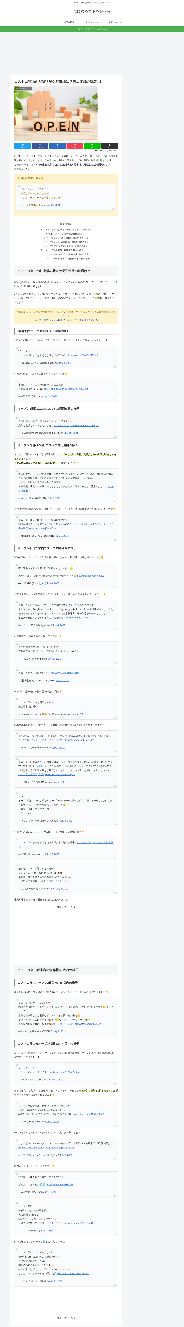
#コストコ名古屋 (90, 525)
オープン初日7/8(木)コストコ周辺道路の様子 (67, 247)
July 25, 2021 (53, 205)
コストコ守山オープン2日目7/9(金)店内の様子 (67, 255)
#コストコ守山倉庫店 (52, 741)
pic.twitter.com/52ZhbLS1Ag (64, 1073)
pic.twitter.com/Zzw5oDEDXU (82, 356)
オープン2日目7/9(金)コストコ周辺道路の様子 (67, 242)
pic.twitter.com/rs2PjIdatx (77, 618)
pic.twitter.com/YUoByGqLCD (79, 1224)
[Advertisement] (66, 940)
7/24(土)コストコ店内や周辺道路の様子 (64, 234)
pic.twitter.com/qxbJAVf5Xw (59, 1148)
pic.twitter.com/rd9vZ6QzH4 (89, 1024)
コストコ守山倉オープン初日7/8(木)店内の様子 (68, 259)
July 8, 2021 (53, 584)
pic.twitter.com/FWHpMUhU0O (73, 1274)
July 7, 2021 (78, 714)
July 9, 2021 (54, 499)
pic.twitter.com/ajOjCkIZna (42, 529)
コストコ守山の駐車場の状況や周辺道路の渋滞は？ (67, 230)
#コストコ (75, 525)
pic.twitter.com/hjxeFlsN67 (59, 1185)
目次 (62, 224)
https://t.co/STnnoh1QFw (31, 1148)
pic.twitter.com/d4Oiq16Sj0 (65, 673)
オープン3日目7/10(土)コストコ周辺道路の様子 (68, 238)
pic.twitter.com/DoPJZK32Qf (73, 389)
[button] (109, 146)
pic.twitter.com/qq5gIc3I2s (90, 576)
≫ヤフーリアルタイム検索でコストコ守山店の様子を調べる (66, 321)
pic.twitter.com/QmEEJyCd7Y (79, 741)
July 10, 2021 (71, 433)
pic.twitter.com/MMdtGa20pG (59, 775)
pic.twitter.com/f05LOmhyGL (84, 426)
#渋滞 (41, 775)
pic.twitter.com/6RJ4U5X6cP (89, 1115)
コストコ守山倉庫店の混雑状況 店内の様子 (63, 251)
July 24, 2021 (64, 363)
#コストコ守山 (50, 389)
